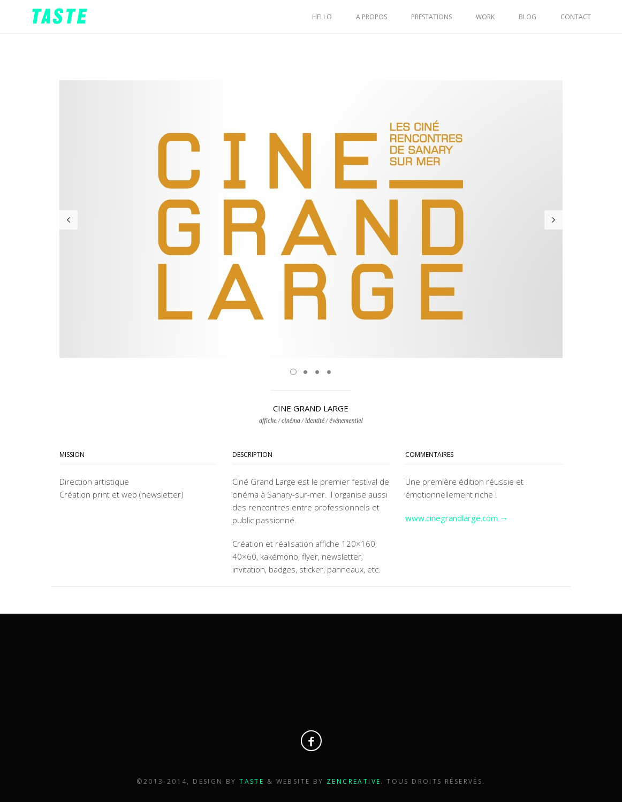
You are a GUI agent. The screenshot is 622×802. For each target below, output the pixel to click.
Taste (253, 781)
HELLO (322, 16)
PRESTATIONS (431, 16)
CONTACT (575, 16)
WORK (485, 16)
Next (553, 220)
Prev (68, 220)
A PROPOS (371, 16)
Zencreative (354, 781)
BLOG (527, 16)
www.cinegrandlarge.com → (456, 518)
